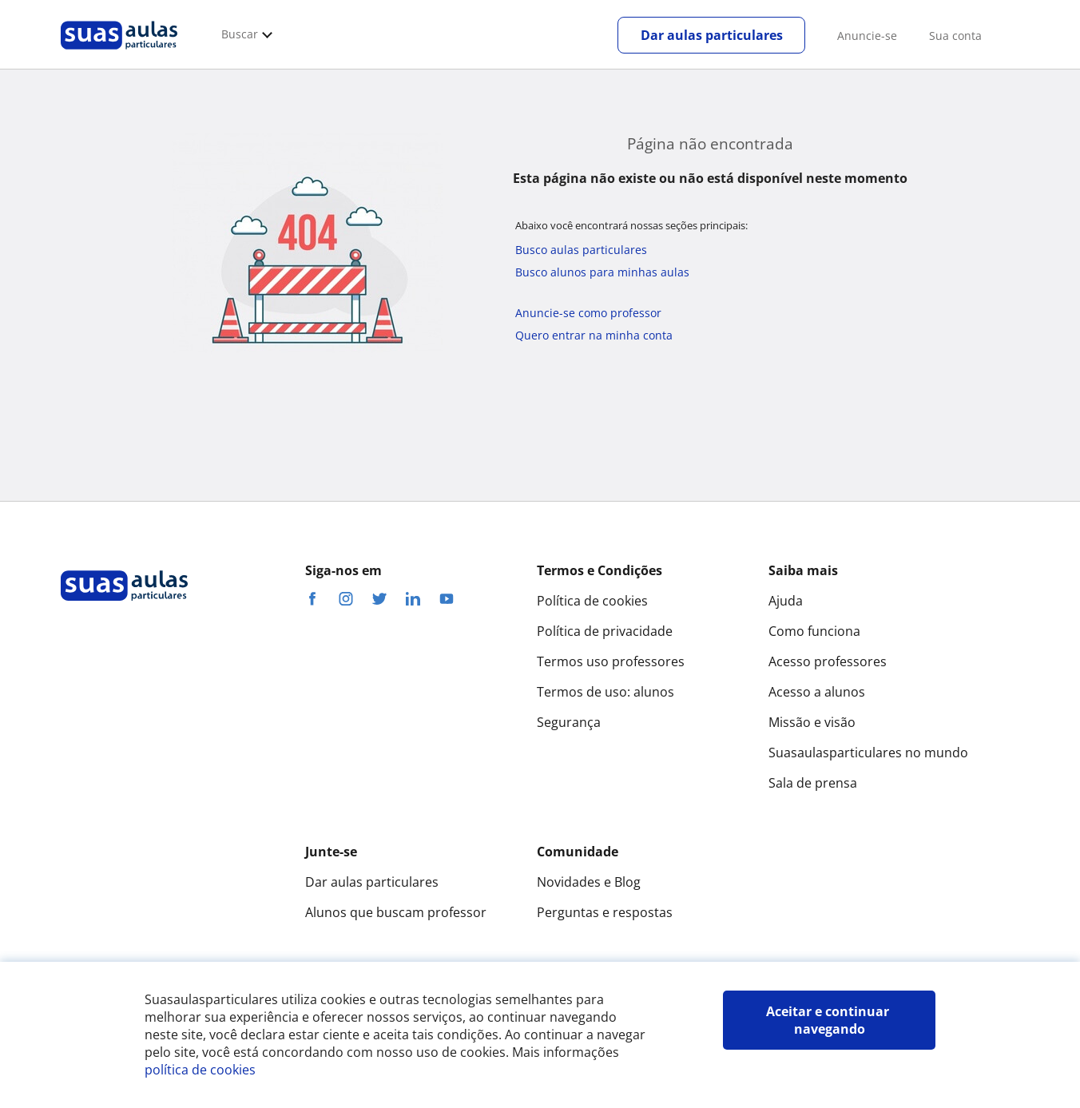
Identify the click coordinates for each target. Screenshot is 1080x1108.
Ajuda (785, 601)
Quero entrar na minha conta (594, 335)
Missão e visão (812, 722)
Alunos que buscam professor (395, 912)
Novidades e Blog (589, 882)
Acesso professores (827, 661)
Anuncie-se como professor (588, 312)
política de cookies (200, 1069)
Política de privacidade (605, 631)
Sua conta (955, 35)
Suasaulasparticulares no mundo (868, 752)
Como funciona (814, 631)
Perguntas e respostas (605, 912)
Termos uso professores (611, 661)
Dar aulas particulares (712, 35)
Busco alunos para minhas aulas (602, 272)
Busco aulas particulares (581, 249)
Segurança (569, 722)
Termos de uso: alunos (605, 692)
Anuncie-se (867, 35)
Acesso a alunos (816, 692)
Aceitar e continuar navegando (829, 1020)
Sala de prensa (812, 783)
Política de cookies (592, 601)
